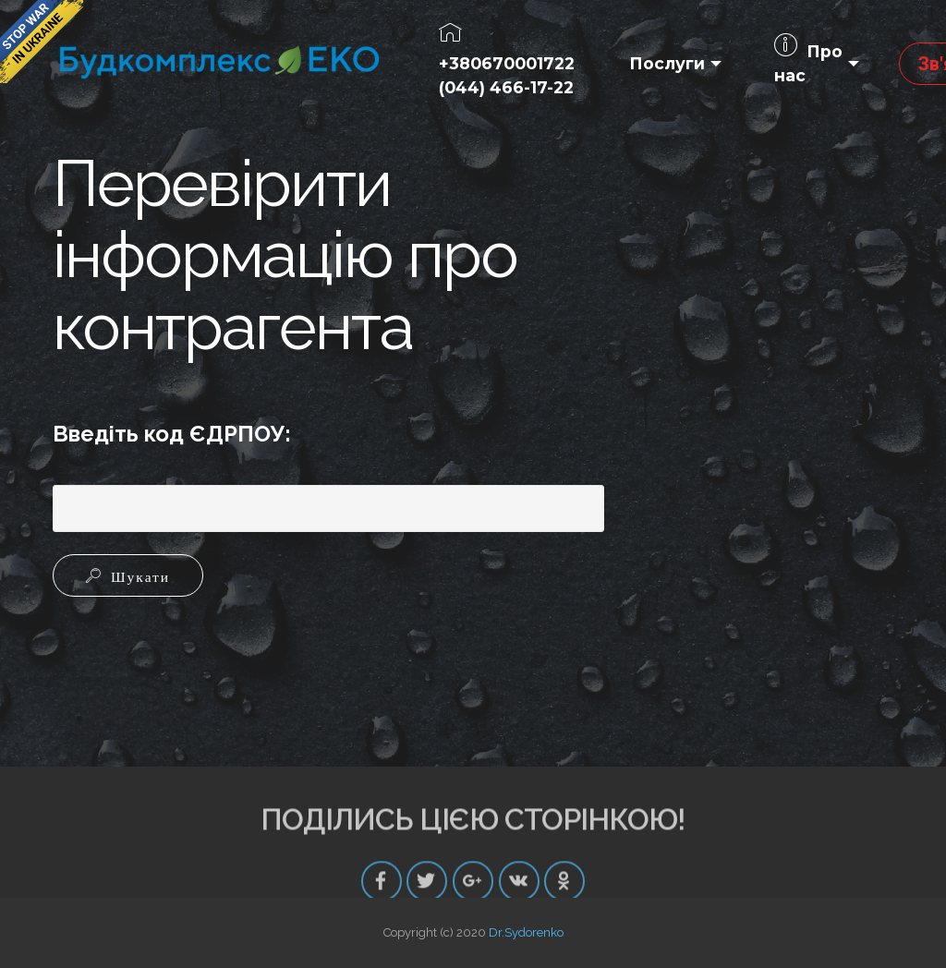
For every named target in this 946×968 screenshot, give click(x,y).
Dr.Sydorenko (526, 932)
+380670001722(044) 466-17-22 (507, 62)
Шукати (136, 575)
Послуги (667, 63)
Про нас (808, 62)
